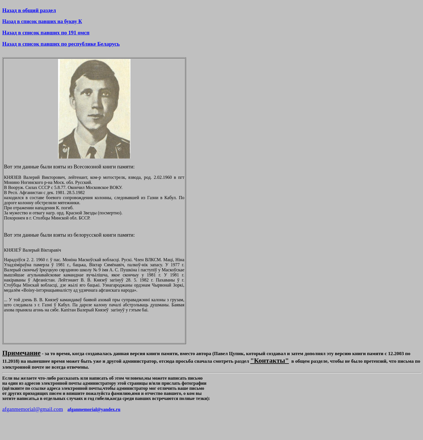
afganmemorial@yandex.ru (93, 409)
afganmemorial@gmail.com (32, 409)
